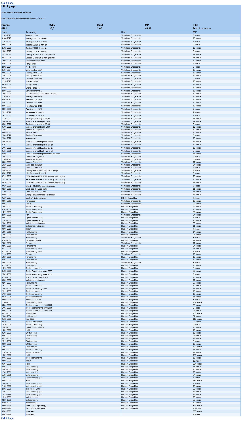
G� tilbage (7, 3)
